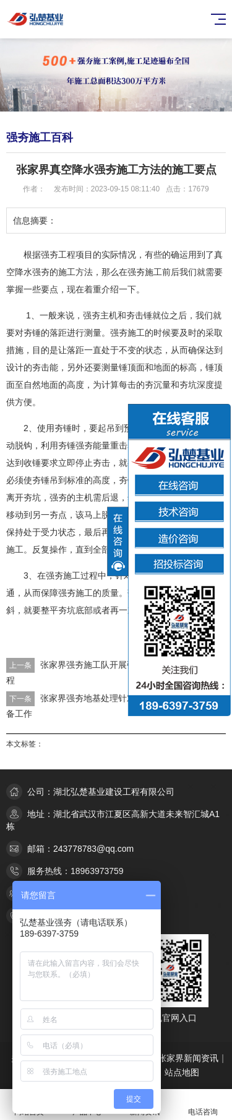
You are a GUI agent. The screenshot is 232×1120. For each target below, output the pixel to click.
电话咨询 (203, 1104)
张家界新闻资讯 (188, 1058)
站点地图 (182, 1072)
